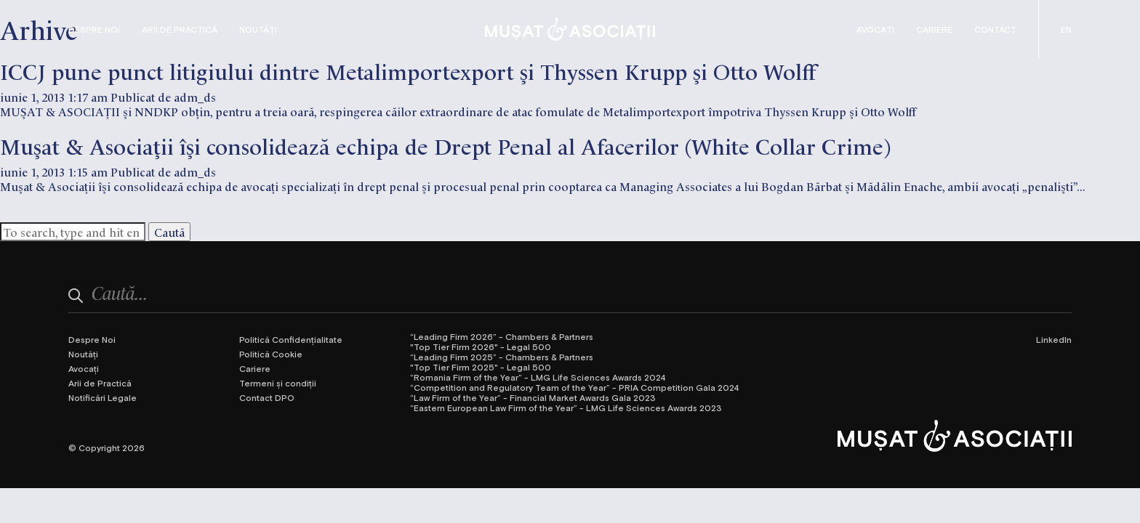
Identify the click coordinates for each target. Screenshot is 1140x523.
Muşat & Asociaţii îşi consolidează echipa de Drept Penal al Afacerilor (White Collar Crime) (445, 145)
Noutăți (258, 29)
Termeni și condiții (277, 383)
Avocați (875, 29)
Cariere (934, 29)
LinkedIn (1054, 339)
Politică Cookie (270, 354)
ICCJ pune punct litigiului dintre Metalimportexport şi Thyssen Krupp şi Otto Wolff (408, 70)
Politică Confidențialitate (290, 339)
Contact (995, 29)
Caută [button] (169, 232)
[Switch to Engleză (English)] (1066, 29)
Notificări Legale (102, 397)
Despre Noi (94, 29)
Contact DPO (266, 397)
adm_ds (195, 97)
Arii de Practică (179, 29)
